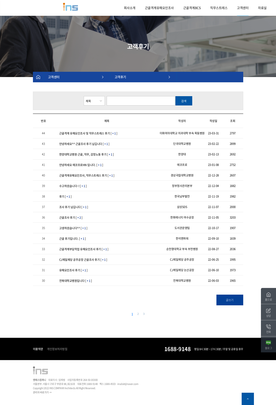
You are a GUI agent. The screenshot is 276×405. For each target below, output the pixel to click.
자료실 (262, 7)
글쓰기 (230, 300)
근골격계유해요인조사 (159, 7)
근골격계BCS (192, 7)
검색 (183, 101)
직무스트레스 (218, 7)
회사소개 (129, 7)
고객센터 (242, 7)
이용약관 (38, 348)
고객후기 (120, 77)
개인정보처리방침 (57, 348)
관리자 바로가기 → (42, 392)
